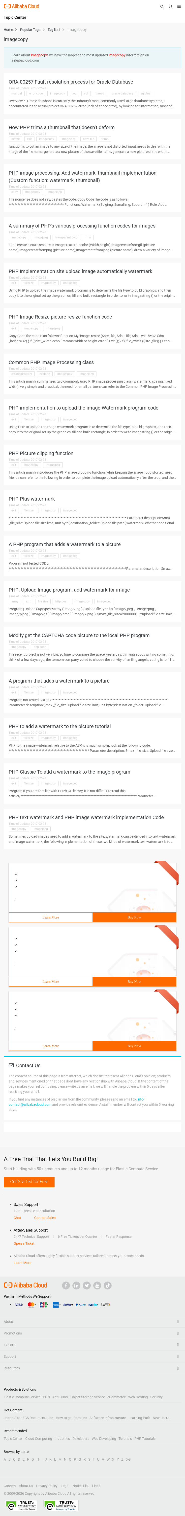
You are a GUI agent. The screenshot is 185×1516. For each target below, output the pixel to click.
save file (88, 139)
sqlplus (145, 93)
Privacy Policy (47, 1486)
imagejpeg (69, 139)
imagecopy (57, 93)
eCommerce (116, 1397)
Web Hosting (138, 1397)
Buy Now (134, 917)
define (15, 139)
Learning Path (139, 1418)
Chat (17, 1218)
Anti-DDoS (60, 1397)
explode (44, 374)
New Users (161, 1418)
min (88, 237)
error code (36, 93)
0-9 (128, 1459)
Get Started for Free (29, 1181)
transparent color (66, 237)
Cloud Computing (38, 1439)
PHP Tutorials (144, 1439)
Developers (80, 1439)
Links (96, 1486)
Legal (65, 1486)
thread (99, 93)
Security (156, 1397)
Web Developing (104, 1439)
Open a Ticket (24, 1243)
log (74, 93)
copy (14, 192)
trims (104, 139)
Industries (62, 1439)
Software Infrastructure (108, 1418)
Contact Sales (45, 1218)
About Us (26, 1486)
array (14, 601)
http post (61, 601)
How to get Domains (71, 1418)
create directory (21, 374)
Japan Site (12, 1418)
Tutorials (125, 1439)
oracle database (122, 93)
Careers (10, 1486)
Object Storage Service (87, 1397)
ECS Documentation (38, 1418)
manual (16, 93)
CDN (46, 1397)
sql (86, 93)
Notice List (80, 1486)
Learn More (50, 917)
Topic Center (13, 1439)
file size (28, 283)
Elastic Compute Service (22, 1397)
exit (29, 139)
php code (40, 647)
